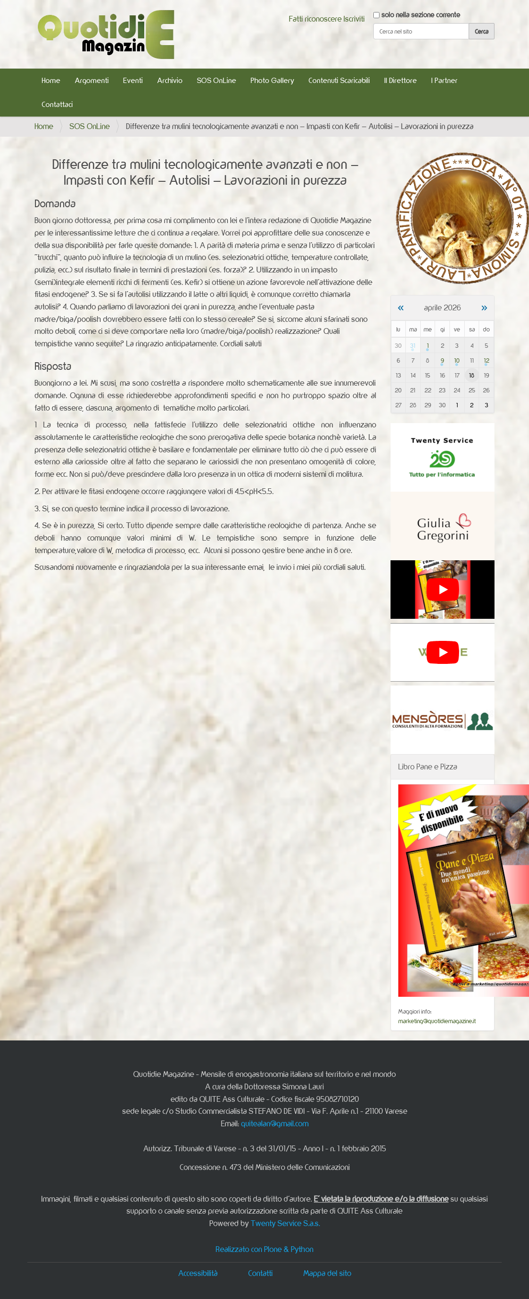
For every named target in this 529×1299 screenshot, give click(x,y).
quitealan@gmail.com (275, 1123)
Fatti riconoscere (315, 19)
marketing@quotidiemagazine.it (437, 1021)
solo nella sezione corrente (420, 15)
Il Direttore (400, 80)
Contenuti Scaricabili (339, 80)
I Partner (444, 80)
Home (51, 80)
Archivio (170, 80)
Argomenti (92, 80)
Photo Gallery (272, 80)
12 (486, 360)
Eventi (133, 80)
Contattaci (57, 104)
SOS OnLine (216, 80)
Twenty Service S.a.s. (285, 1223)
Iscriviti (354, 19)
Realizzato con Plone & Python (264, 1249)
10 (457, 360)
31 (412, 345)
